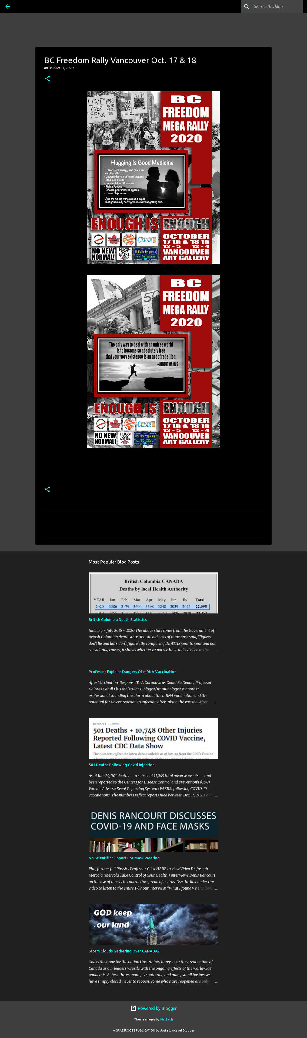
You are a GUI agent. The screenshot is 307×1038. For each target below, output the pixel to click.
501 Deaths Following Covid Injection (122, 765)
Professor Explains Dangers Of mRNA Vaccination (132, 672)
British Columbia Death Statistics (118, 620)
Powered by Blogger (153, 1008)
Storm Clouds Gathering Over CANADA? (124, 951)
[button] (47, 79)
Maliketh (166, 1019)
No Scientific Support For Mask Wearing (124, 858)
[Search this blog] (274, 6)
